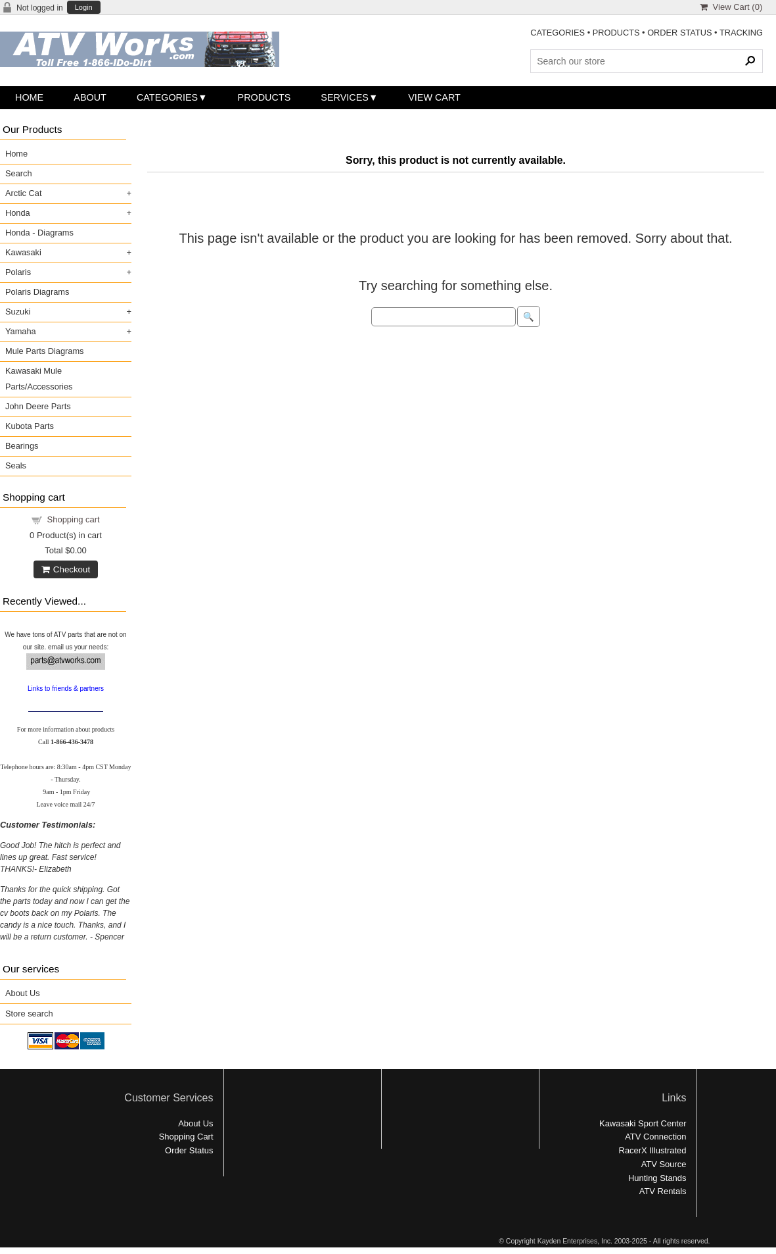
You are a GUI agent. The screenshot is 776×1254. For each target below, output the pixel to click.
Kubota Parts (29, 426)
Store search (29, 1013)
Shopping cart (73, 519)
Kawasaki (23, 252)
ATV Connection (655, 1136)
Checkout (65, 569)
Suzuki (17, 311)
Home (29, 97)
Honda (17, 213)
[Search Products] (646, 61)
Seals (15, 465)
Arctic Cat (23, 193)
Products (264, 97)
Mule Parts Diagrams (44, 351)
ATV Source (664, 1164)
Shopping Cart (186, 1136)
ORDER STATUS (679, 33)
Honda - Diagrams (39, 233)
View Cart (434, 97)
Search (18, 173)
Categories (167, 97)
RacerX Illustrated (653, 1150)
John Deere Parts (38, 406)
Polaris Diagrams (37, 292)
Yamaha (20, 331)
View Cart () (731, 7)
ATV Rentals (663, 1191)
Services (345, 97)
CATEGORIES (557, 33)
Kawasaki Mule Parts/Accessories (38, 378)
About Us (22, 993)
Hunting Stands (657, 1178)
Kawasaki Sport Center (642, 1123)
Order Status (189, 1150)
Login (84, 7)
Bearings (22, 446)
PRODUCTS (616, 33)
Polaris (18, 272)
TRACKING (741, 33)
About (90, 97)
